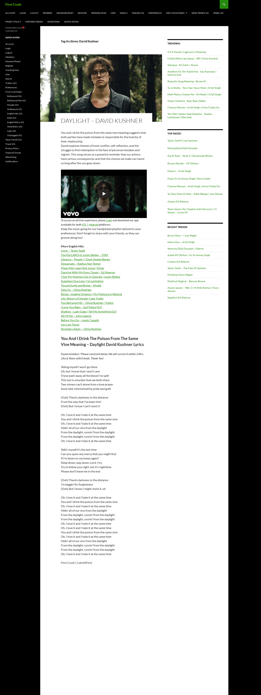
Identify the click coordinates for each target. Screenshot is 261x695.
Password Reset (65, 13)
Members (47, 13)
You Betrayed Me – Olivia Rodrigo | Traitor (87, 302)
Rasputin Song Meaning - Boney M (186, 81)
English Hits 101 (14, 113)
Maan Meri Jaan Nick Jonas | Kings (82, 268)
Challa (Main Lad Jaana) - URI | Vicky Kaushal (192, 58)
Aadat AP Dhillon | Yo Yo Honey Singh (188, 255)
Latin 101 (11, 131)
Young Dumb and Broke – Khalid (81, 285)
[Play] (104, 193)
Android (93, 224)
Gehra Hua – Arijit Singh (181, 242)
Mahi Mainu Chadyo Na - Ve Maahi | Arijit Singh (194, 94)
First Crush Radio (175, 13)
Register (82, 13)
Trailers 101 (138, 13)
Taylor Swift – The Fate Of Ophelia (186, 268)
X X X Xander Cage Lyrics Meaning (186, 51)
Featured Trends (34, 21)
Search (123, 13)
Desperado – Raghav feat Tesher (81, 263)
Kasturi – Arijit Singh (179, 171)
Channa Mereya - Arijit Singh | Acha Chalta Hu (193, 107)
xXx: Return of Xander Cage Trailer (82, 298)
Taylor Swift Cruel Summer (182, 140)
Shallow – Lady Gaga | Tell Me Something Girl (89, 311)
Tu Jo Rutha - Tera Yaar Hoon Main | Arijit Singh (194, 87)
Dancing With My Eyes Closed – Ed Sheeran (88, 272)
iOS (84, 224)
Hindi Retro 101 (14, 126)
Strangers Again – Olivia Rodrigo (81, 329)
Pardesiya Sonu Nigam (180, 274)
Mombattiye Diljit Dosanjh (182, 148)
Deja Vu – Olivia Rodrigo (76, 289)
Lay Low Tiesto (70, 324)
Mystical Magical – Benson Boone (186, 281)
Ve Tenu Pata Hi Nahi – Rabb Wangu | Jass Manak (194, 193)
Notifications (71, 21)
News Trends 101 (200, 13)
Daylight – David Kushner (101, 120)
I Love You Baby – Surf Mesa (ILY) (81, 307)
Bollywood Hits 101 (16, 100)
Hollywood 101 (14, 109)
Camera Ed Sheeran (178, 261)
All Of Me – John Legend (76, 316)
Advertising (53, 21)
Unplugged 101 (14, 135)
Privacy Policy (13, 21)
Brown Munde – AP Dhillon (183, 163)
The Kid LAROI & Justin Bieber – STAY (84, 255)
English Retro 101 (15, 122)
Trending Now (98, 13)
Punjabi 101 (13, 104)
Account (10, 13)
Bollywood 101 (14, 96)
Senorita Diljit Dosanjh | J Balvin (185, 248)
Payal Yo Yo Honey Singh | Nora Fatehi (188, 178)
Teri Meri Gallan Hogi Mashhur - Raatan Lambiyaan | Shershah (189, 115)
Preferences (155, 13)
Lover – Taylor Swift (73, 250)
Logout (34, 13)
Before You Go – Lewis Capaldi (80, 320)
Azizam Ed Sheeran (178, 201)
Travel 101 (218, 13)
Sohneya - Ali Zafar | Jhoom (182, 65)
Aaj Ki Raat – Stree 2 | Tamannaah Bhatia (190, 155)
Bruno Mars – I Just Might (181, 235)
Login (23, 13)
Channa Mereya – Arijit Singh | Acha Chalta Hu (193, 186)
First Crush (13, 4)
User (113, 13)
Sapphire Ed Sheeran (178, 297)
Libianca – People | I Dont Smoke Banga (85, 259)
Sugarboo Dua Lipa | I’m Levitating (82, 281)
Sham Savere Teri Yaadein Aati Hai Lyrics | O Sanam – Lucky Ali (192, 211)
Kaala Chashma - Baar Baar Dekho (186, 100)
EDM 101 (11, 118)
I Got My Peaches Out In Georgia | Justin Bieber (90, 276)
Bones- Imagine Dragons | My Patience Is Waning (91, 294)
